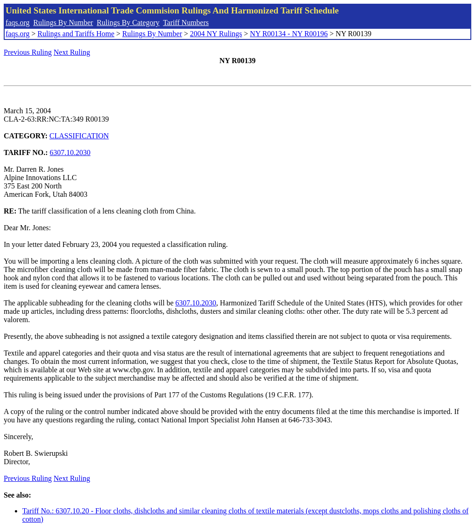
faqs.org (18, 22)
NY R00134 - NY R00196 (289, 34)
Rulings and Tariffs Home (76, 34)
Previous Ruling (28, 52)
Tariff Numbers (186, 22)
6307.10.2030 (70, 152)
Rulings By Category (128, 22)
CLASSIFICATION (79, 136)
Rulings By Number (63, 22)
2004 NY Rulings (216, 34)
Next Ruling (72, 52)
